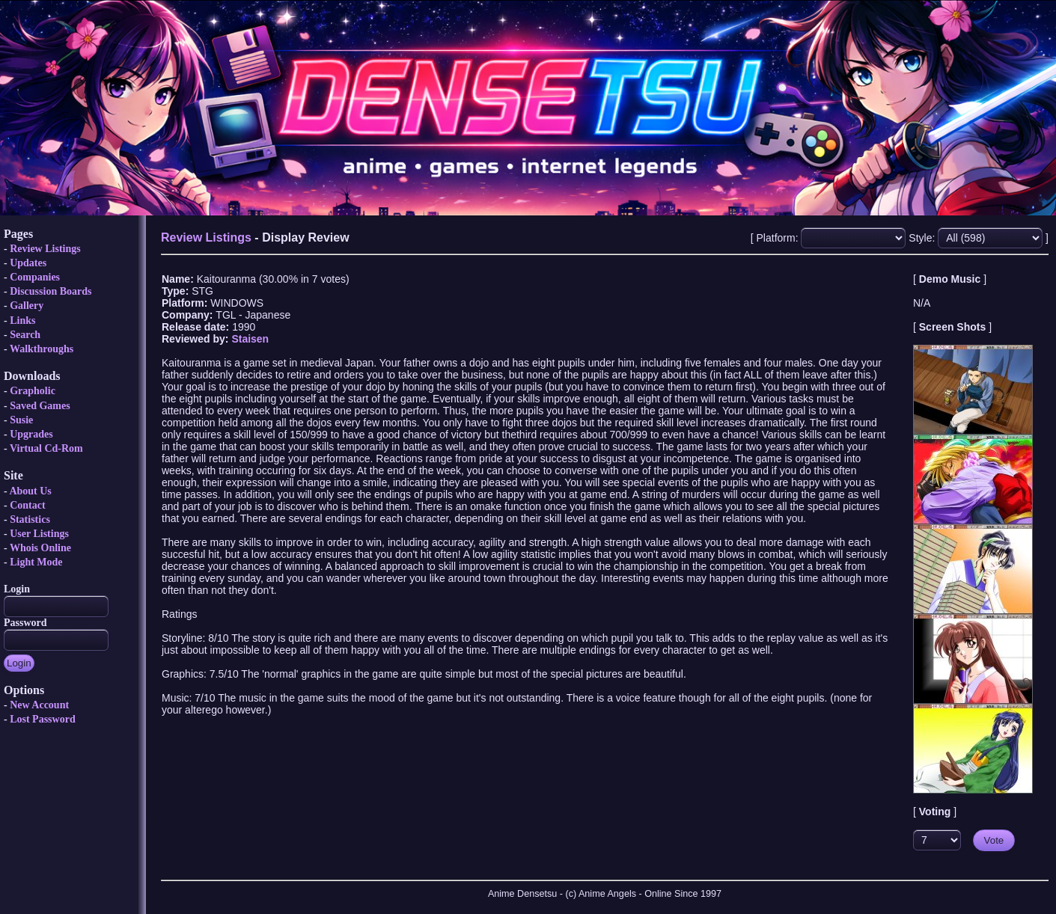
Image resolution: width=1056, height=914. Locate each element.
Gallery (26, 305)
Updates (28, 263)
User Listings (39, 533)
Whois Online (40, 547)
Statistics (30, 519)
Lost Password (43, 719)
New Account (39, 705)
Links (22, 320)
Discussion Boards (50, 291)
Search (25, 334)
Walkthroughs (41, 349)
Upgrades (31, 434)
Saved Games (40, 405)
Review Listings (45, 248)
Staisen (250, 339)
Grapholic (32, 390)
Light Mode (36, 562)
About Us (30, 491)
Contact (27, 505)
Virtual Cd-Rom (46, 448)
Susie (21, 420)
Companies (35, 277)
